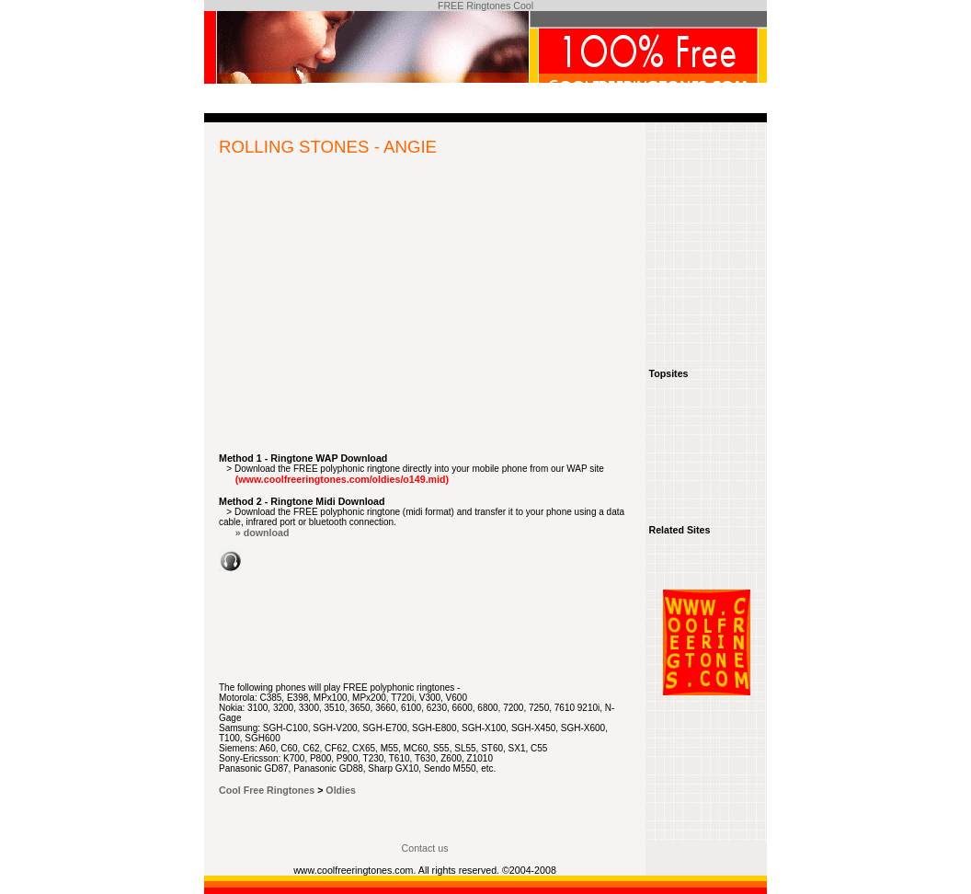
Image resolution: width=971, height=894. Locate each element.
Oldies (341, 790)
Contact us (425, 848)
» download (262, 532)
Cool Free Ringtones (266, 790)
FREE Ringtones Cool (485, 5)
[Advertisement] (425, 315)
